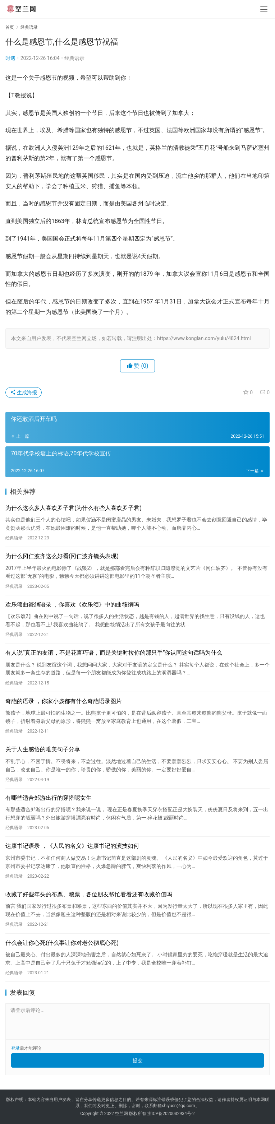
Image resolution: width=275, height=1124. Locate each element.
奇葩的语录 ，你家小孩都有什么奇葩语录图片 (63, 701)
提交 (138, 1060)
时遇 (10, 58)
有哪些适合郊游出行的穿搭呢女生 (48, 797)
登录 (15, 1048)
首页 (9, 27)
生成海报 (23, 392)
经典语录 (74, 58)
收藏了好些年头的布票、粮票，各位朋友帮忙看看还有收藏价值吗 (88, 894)
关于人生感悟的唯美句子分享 (42, 749)
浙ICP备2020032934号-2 (171, 1113)
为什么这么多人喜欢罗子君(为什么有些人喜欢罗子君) (73, 508)
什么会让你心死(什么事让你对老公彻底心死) (62, 942)
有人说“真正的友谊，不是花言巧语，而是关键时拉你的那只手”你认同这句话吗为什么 (113, 652)
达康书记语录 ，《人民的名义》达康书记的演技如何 (72, 845)
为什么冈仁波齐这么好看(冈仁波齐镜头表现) (62, 556)
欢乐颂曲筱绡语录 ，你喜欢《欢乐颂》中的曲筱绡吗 (72, 604)
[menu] (263, 9)
